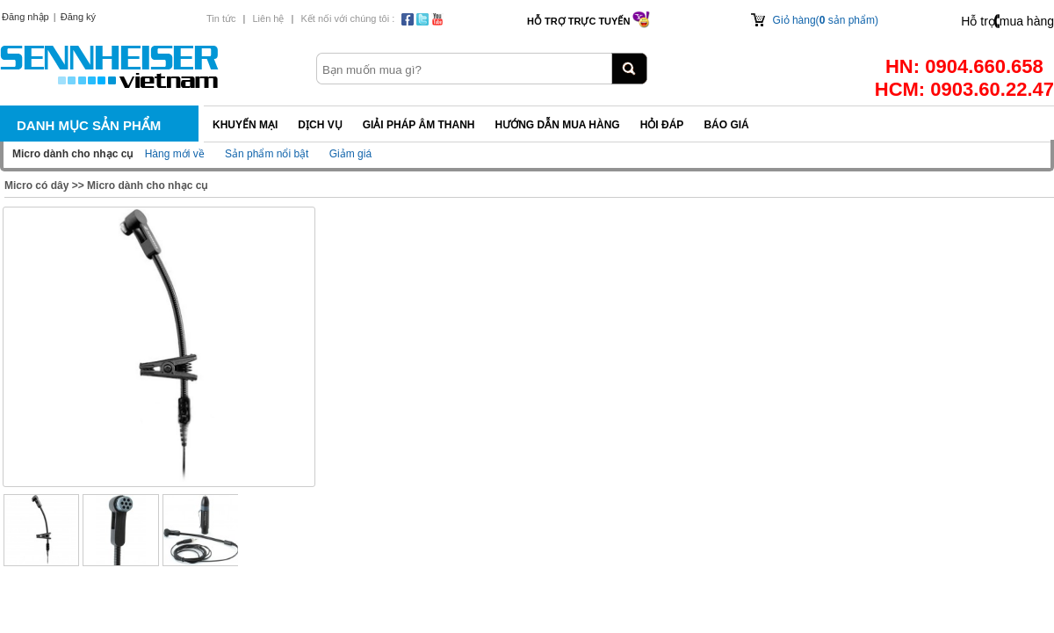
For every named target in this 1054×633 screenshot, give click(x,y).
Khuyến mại (245, 125)
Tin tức (221, 18)
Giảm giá (350, 154)
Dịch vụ (320, 125)
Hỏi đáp (662, 125)
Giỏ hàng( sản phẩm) (825, 20)
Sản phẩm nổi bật (266, 154)
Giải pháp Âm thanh (419, 125)
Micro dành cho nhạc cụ (147, 185)
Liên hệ (268, 18)
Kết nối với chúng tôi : (347, 18)
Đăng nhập (25, 16)
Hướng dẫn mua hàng (557, 125)
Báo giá (726, 125)
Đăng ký (78, 16)
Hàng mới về (175, 154)
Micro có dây (36, 185)
